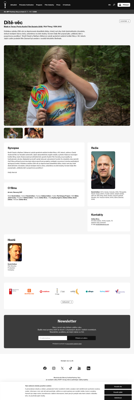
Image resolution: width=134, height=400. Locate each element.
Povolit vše (118, 376)
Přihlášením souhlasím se (67, 343)
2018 (40, 26)
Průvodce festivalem (26, 5)
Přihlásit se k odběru (81, 338)
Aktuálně (13, 5)
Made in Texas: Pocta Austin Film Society (21, 26)
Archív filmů (124, 21)
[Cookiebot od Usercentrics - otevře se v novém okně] (12, 396)
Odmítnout (118, 388)
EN (109, 5)
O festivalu (66, 5)
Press (58, 5)
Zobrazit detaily (100, 396)
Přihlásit (124, 5)
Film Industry (49, 5)
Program (39, 5)
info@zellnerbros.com (102, 224)
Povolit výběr (118, 382)
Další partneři (66, 302)
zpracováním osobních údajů (74, 343)
